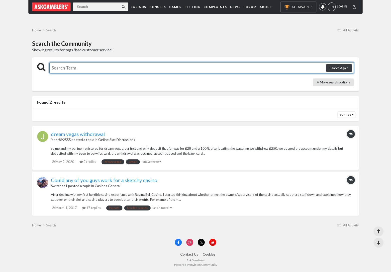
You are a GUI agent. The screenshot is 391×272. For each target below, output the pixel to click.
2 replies (88, 162)
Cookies (209, 254)
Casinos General (107, 186)
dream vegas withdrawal (78, 134)
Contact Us (189, 254)
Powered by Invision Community (195, 265)
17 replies (91, 208)
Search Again (339, 68)
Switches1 (59, 186)
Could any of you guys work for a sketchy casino (104, 180)
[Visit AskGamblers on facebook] (178, 242)
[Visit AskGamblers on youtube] (212, 242)
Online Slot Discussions (116, 139)
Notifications (323, 7)
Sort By (346, 114)
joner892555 (61, 139)
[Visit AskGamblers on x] (201, 242)
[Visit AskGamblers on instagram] (189, 242)
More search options (333, 82)
